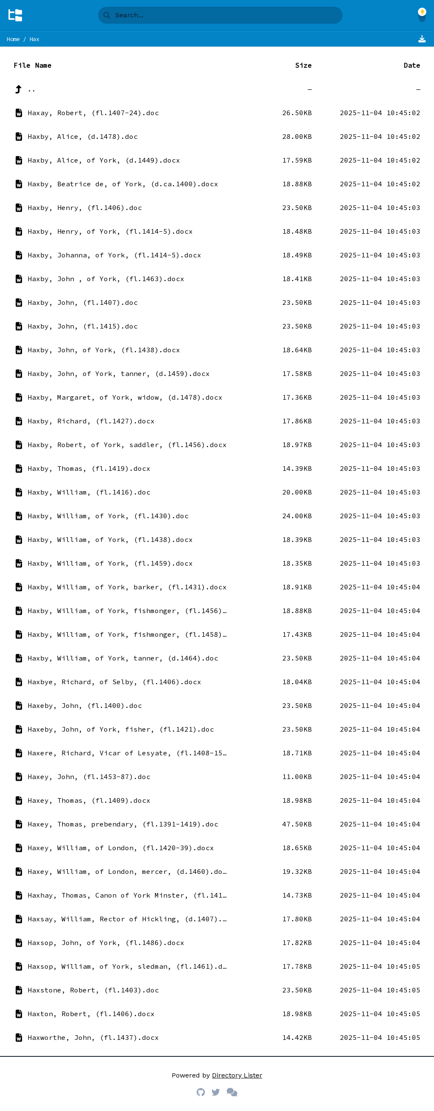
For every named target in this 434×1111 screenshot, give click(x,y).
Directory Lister (237, 1075)
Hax (34, 39)
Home (13, 39)
